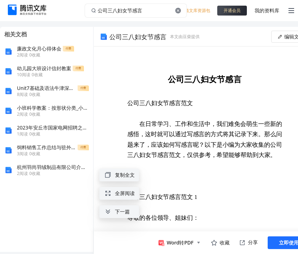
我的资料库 (267, 10)
